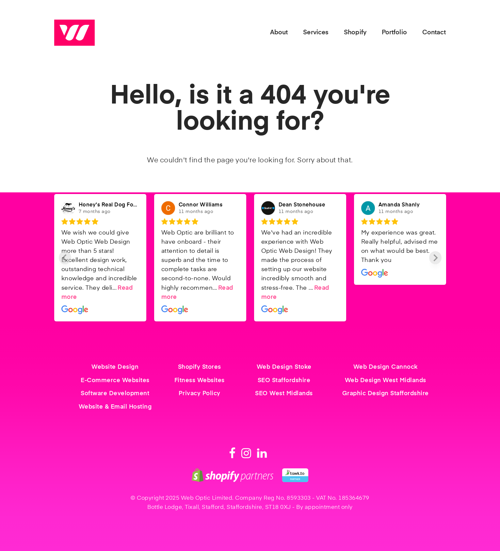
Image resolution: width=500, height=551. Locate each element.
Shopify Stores (199, 367)
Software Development (115, 394)
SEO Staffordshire (284, 380)
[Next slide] (435, 257)
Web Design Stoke (284, 367)
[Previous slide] (65, 257)
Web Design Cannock (385, 367)
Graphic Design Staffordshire (385, 394)
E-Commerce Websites (115, 380)
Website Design (114, 367)
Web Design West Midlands (385, 380)
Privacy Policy (199, 394)
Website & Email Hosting (115, 407)
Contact (434, 32)
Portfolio (394, 32)
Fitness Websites (199, 380)
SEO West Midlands (284, 394)
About (279, 32)
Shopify (355, 32)
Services (316, 32)
